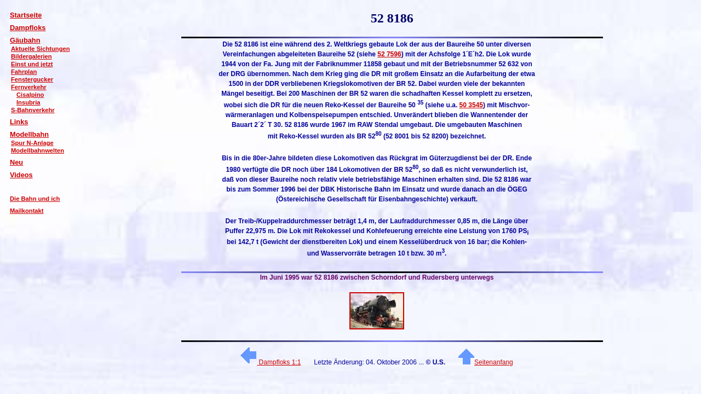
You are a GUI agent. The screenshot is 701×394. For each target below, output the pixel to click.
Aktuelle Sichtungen (40, 48)
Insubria (28, 102)
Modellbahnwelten (37, 150)
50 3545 (471, 105)
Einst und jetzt (32, 64)
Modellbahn (29, 134)
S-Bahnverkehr (33, 110)
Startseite (26, 15)
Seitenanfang (485, 362)
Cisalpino (30, 94)
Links (19, 122)
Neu (16, 162)
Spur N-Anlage (32, 143)
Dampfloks (27, 28)
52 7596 (389, 54)
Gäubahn (25, 40)
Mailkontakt (27, 210)
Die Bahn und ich (35, 198)
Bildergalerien (31, 56)
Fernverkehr (29, 87)
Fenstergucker (32, 79)
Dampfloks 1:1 (270, 362)
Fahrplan (24, 71)
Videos (21, 175)
